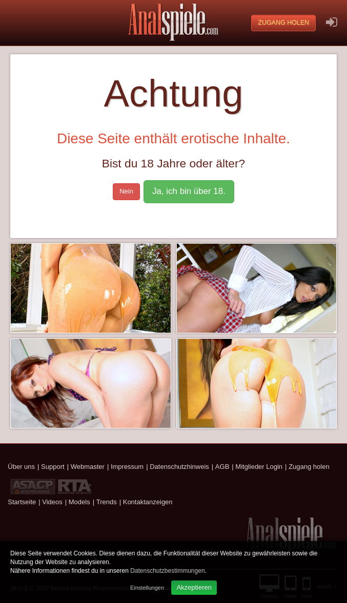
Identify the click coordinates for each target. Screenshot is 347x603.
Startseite (22, 502)
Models (79, 502)
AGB (222, 466)
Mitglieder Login (258, 466)
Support (53, 466)
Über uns (21, 466)
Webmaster (88, 466)
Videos (52, 502)
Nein (126, 191)
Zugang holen (283, 22)
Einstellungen (147, 588)
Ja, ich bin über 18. (189, 191)
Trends (106, 502)
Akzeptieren (194, 587)
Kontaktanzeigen (148, 502)
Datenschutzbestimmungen (167, 570)
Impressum (127, 466)
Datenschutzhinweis (179, 466)
